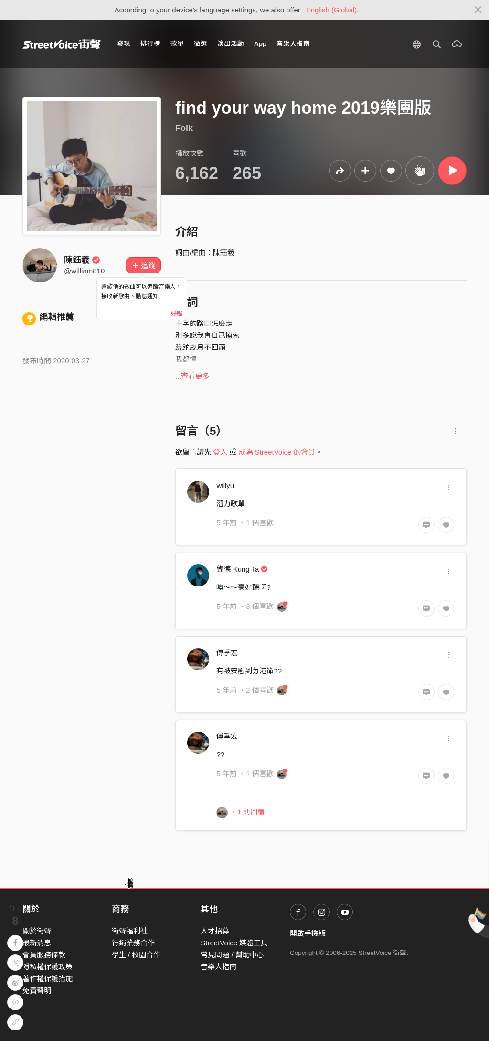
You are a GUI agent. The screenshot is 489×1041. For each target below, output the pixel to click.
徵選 (200, 43)
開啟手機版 (308, 933)
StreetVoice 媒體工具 (234, 943)
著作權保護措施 (47, 979)
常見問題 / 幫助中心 (232, 955)
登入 (220, 452)
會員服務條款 (43, 955)
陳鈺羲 (82, 260)
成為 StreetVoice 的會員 (277, 452)
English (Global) (331, 10)
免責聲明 (36, 991)
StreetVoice (61, 44)
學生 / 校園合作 (136, 955)
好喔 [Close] (176, 313)
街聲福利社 (130, 931)
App (260, 43)
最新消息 (36, 943)
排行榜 (150, 43)
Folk (184, 128)
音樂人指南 (293, 43)
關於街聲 (36, 931)
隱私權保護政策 (47, 967)
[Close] (478, 10)
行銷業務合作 (133, 943)
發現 (123, 43)
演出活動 (230, 43)
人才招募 (215, 931)
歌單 (177, 43)
